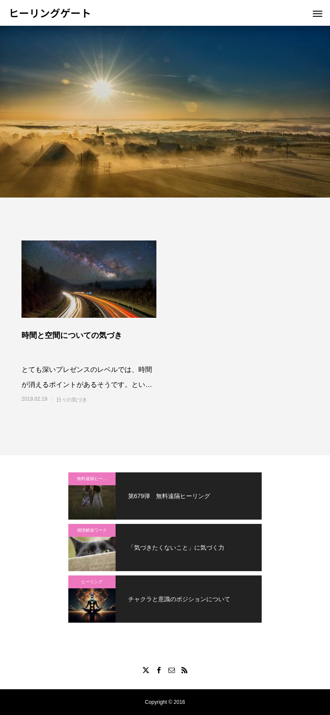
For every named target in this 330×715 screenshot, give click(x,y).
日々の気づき (71, 400)
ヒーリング (92, 581)
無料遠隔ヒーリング (96, 478)
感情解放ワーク (92, 530)
